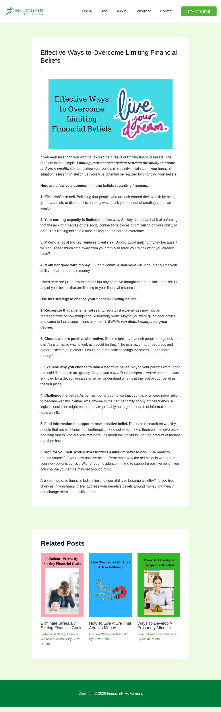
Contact (167, 11)
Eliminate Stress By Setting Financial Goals (60, 628)
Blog (110, 11)
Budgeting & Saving (54, 639)
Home (95, 11)
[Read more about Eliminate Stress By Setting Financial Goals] (62, 586)
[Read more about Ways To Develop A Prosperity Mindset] (159, 586)
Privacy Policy (188, 698)
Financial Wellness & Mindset (65, 69)
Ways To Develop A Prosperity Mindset (156, 626)
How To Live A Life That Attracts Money (108, 626)
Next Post (179, 518)
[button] (199, 11)
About (125, 11)
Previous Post (45, 518)
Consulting (145, 11)
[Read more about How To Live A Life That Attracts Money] (110, 586)
